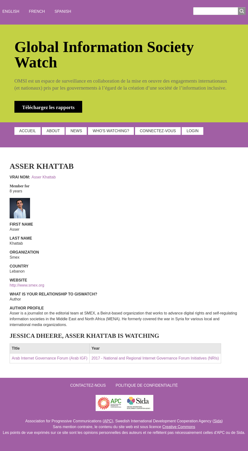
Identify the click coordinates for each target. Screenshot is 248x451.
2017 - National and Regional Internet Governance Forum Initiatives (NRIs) (155, 358)
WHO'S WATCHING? (111, 131)
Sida (218, 421)
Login (192, 131)
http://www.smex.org (27, 285)
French (37, 11)
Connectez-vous (158, 131)
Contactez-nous (88, 385)
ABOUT (53, 131)
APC (108, 421)
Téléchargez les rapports (48, 107)
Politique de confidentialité (147, 385)
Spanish (63, 11)
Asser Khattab (43, 177)
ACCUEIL (27, 131)
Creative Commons (178, 427)
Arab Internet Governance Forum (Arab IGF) (49, 358)
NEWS (76, 131)
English (10, 11)
